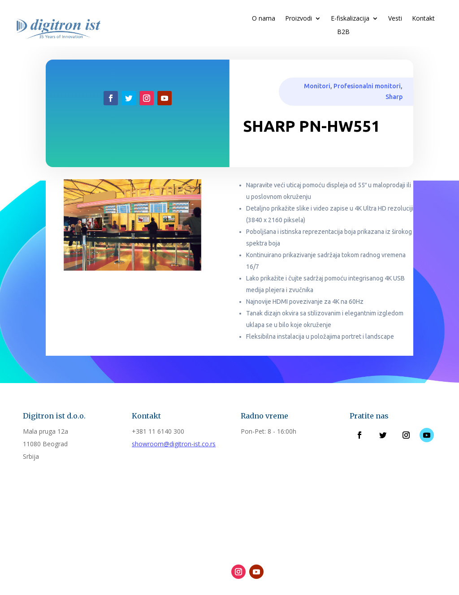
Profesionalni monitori (367, 86)
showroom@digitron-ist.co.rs (174, 444)
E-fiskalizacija (350, 18)
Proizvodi (298, 18)
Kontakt (423, 18)
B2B (343, 32)
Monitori (317, 86)
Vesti (395, 18)
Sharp (394, 96)
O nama (263, 18)
